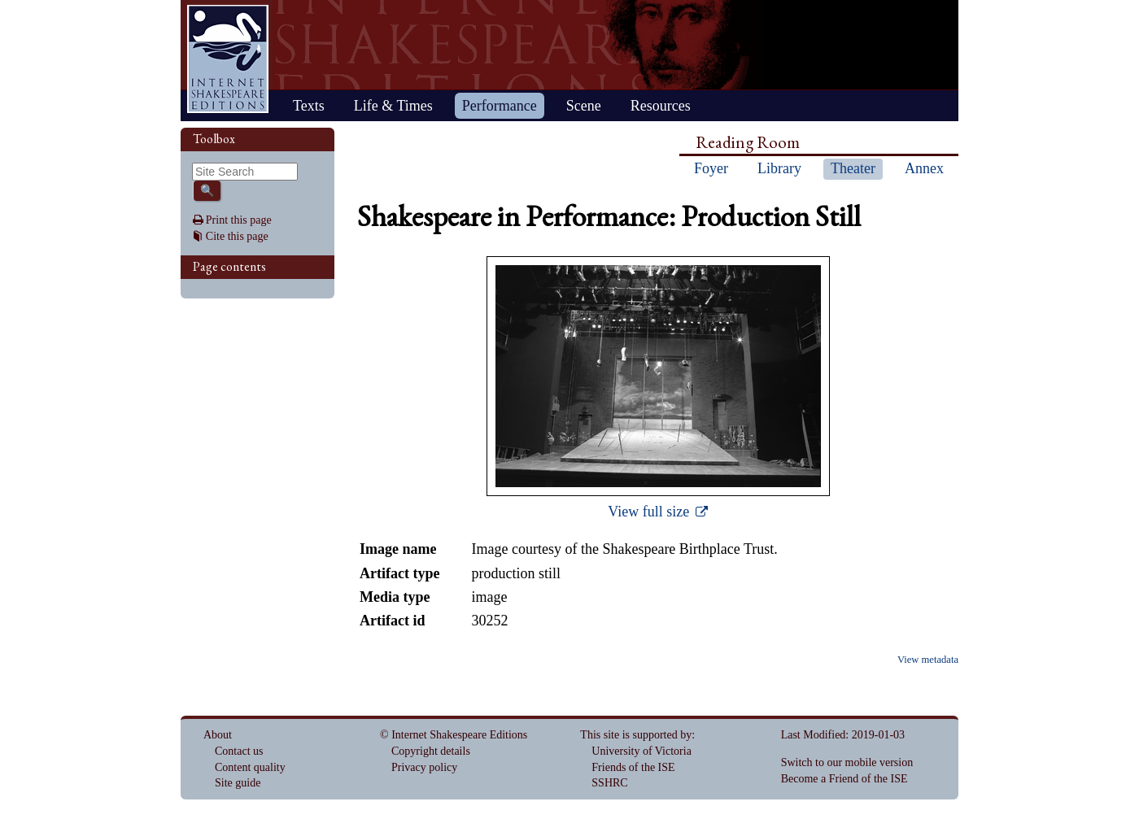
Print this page (239, 220)
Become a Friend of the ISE (844, 779)
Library (779, 168)
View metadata (927, 659)
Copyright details (430, 751)
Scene (583, 106)
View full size (650, 511)
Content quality (250, 767)
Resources (661, 106)
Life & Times (393, 106)
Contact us (239, 751)
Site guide (237, 783)
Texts (309, 106)
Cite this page (237, 236)
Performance (499, 106)
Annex (924, 168)
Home (227, 59)
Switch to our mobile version (847, 762)
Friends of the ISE (632, 767)
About (217, 735)
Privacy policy (424, 767)
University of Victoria (641, 751)
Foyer (711, 168)
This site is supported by (636, 735)
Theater (853, 168)
